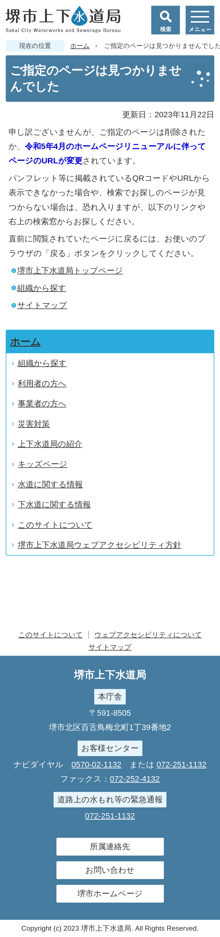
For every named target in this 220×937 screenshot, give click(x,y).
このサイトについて (50, 635)
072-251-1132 (181, 764)
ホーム (80, 45)
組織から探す (41, 288)
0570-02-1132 (96, 764)
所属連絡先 (110, 846)
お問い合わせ (110, 870)
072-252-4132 (135, 778)
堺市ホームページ (110, 893)
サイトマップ (42, 305)
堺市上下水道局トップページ (70, 270)
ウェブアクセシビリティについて (148, 635)
